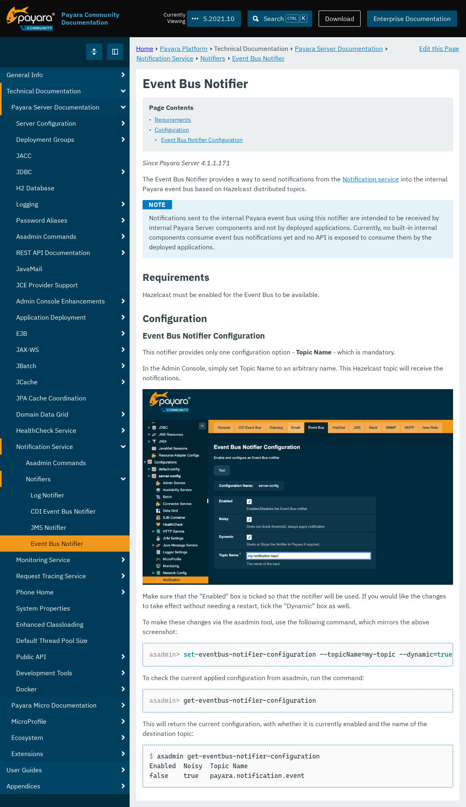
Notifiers (212, 58)
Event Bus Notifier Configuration (202, 140)
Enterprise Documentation (412, 19)
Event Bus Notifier (258, 58)
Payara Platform (184, 48)
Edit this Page (439, 48)
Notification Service (164, 58)
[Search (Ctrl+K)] (280, 19)
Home (144, 48)
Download (339, 19)
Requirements (173, 120)
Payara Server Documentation (339, 48)
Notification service (370, 179)
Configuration (172, 130)
